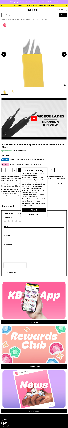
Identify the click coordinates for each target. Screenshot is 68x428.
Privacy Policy (27, 205)
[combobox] (30, 15)
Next (66, 5)
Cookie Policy (27, 199)
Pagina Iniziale (5, 19)
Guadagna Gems (34, 366)
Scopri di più (37, 164)
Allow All (34, 210)
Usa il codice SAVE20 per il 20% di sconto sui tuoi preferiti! (34, 5)
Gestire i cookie (34, 214)
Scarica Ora (34, 322)
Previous (2, 5)
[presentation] (15, 265)
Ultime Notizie (34, 411)
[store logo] (32, 10)
